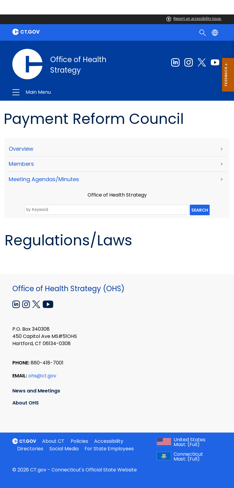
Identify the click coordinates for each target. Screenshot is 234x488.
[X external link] (37, 304)
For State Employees (109, 448)
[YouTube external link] (48, 304)
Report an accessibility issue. (194, 18)
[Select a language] (215, 32)
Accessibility (108, 441)
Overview (21, 149)
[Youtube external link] (215, 62)
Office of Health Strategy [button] (70, 92)
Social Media (64, 448)
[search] (203, 32)
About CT (53, 441)
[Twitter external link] (202, 62)
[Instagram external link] (188, 62)
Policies (79, 441)
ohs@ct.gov (42, 375)
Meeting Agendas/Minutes (44, 179)
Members (21, 164)
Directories (30, 448)
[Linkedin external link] (175, 62)
